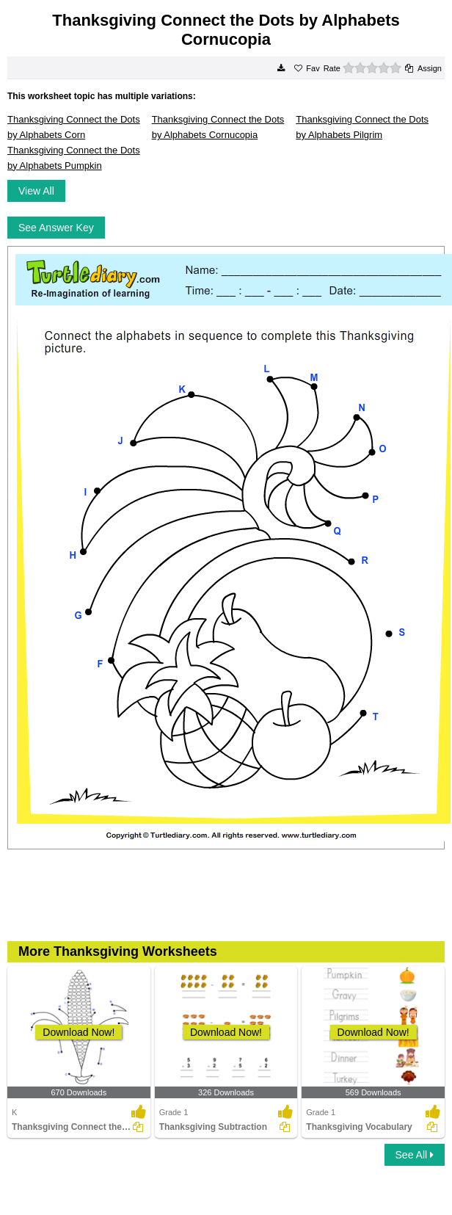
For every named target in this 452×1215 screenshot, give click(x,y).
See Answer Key (56, 227)
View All (36, 191)
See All (415, 1155)
